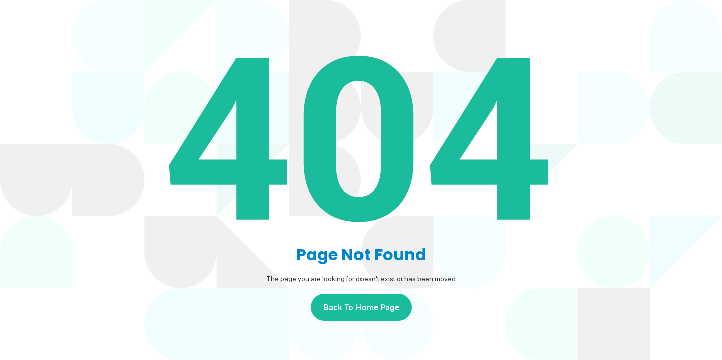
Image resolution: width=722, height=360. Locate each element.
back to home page (361, 307)
